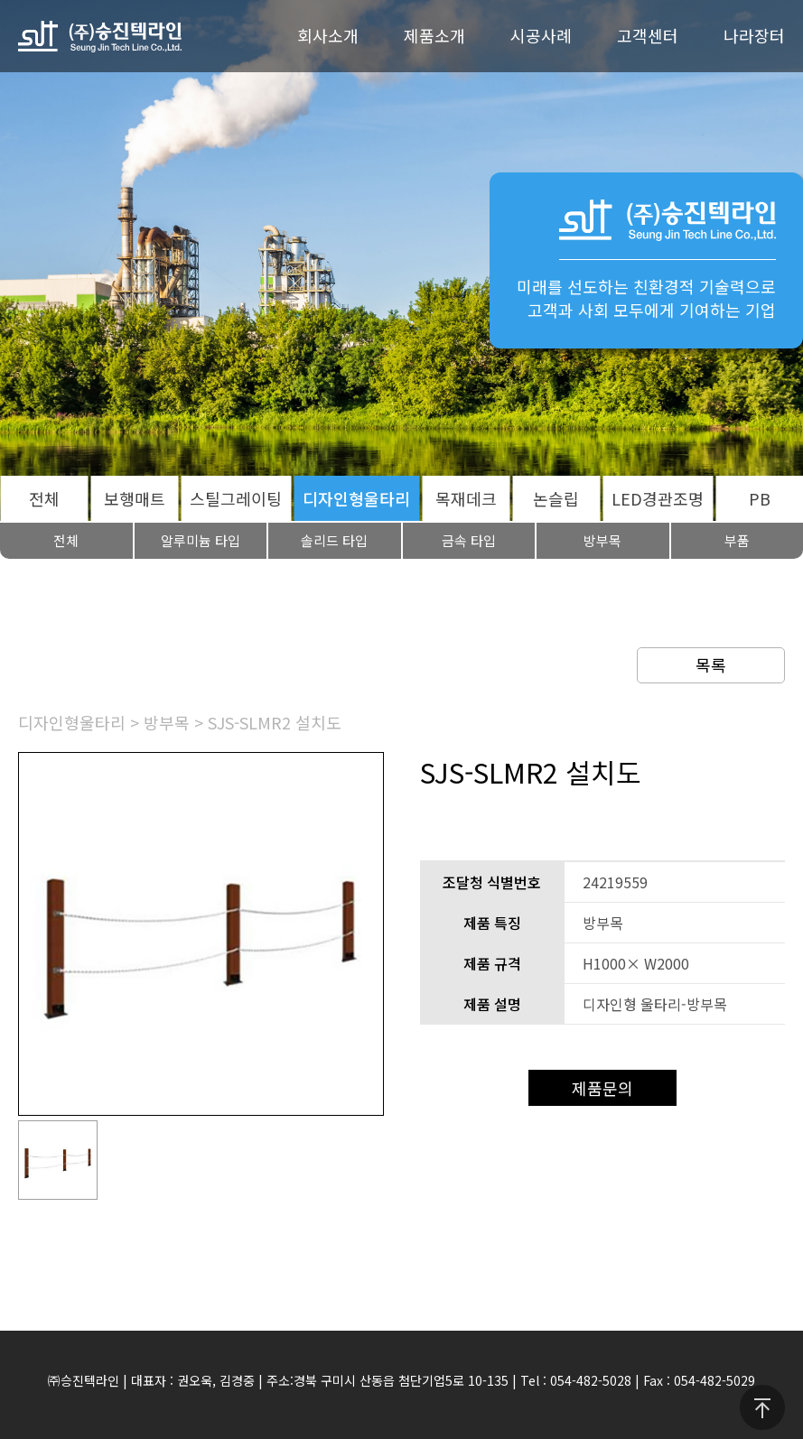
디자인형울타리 (356, 498)
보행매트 (134, 498)
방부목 (602, 540)
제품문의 (602, 1088)
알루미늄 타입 (200, 540)
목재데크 (466, 498)
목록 (711, 664)
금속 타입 (469, 540)
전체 (44, 498)
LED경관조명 (658, 498)
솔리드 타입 (334, 540)
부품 (737, 540)
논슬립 (556, 498)
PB (759, 498)
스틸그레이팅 (236, 498)
